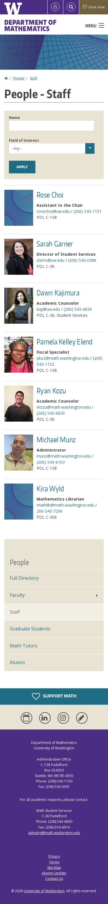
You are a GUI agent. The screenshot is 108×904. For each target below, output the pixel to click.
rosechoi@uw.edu (53, 211)
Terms (54, 862)
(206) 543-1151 (87, 211)
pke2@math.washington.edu (63, 358)
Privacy (54, 856)
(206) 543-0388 (82, 260)
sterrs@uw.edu (50, 260)
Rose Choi (50, 194)
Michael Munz (56, 439)
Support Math (54, 696)
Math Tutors (23, 646)
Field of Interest (24, 140)
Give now (94, 7)
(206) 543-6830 (78, 309)
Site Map (54, 867)
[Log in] (55, 7)
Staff (33, 78)
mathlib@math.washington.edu (65, 505)
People (18, 78)
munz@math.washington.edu (64, 456)
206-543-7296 (49, 511)
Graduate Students (30, 629)
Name (14, 117)
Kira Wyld (50, 488)
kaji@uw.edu (48, 309)
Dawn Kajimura (58, 292)
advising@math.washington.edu (54, 832)
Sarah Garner (55, 243)
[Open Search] (71, 7)
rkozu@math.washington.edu (64, 407)
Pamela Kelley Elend (65, 341)
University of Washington (44, 890)
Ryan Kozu (51, 390)
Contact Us (54, 878)
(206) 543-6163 (51, 462)
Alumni (17, 662)
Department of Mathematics (30, 25)
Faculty (17, 595)
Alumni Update (54, 873)
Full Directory (24, 578)
